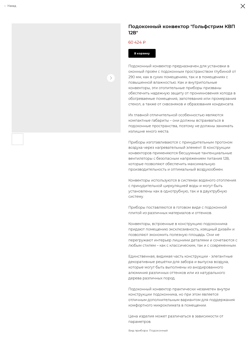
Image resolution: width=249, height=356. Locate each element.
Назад (11, 6)
